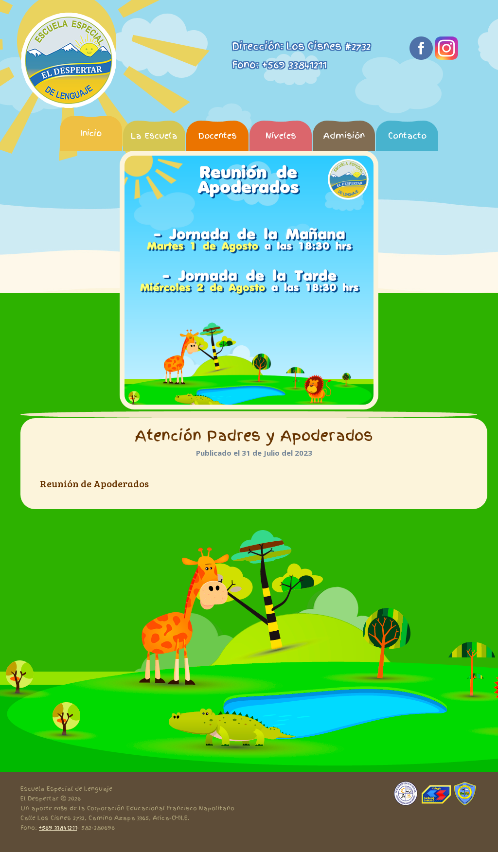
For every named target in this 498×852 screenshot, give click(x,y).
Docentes (217, 135)
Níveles (281, 135)
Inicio (91, 133)
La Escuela (154, 135)
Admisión (344, 135)
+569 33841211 (58, 827)
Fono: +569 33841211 (279, 64)
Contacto (407, 135)
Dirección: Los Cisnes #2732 (301, 46)
